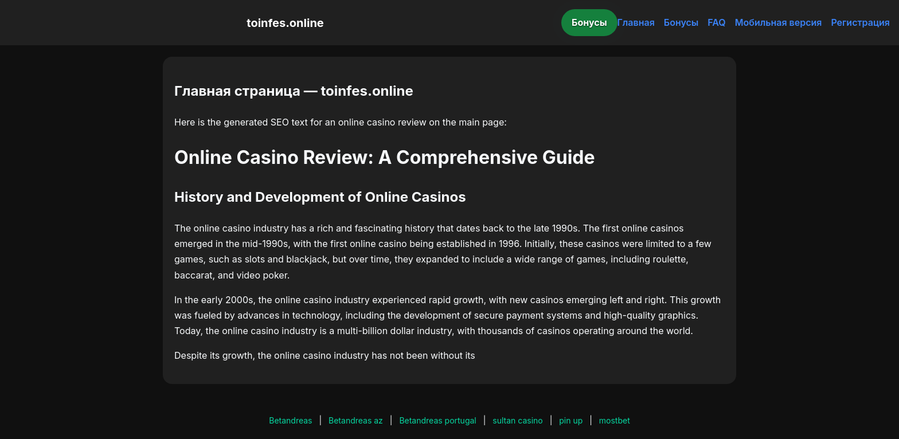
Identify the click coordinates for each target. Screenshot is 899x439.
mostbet (614, 420)
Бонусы (589, 22)
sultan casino (517, 420)
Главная (636, 22)
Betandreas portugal (437, 420)
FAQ (716, 22)
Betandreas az (356, 420)
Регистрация (860, 22)
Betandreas (290, 420)
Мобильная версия (778, 22)
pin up (571, 420)
